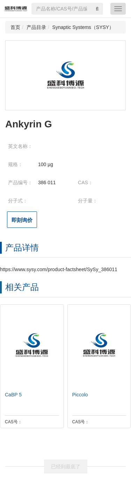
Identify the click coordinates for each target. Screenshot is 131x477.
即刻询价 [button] (22, 220)
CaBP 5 (11, 394)
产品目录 (36, 27)
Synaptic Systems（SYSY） (83, 27)
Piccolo (78, 394)
